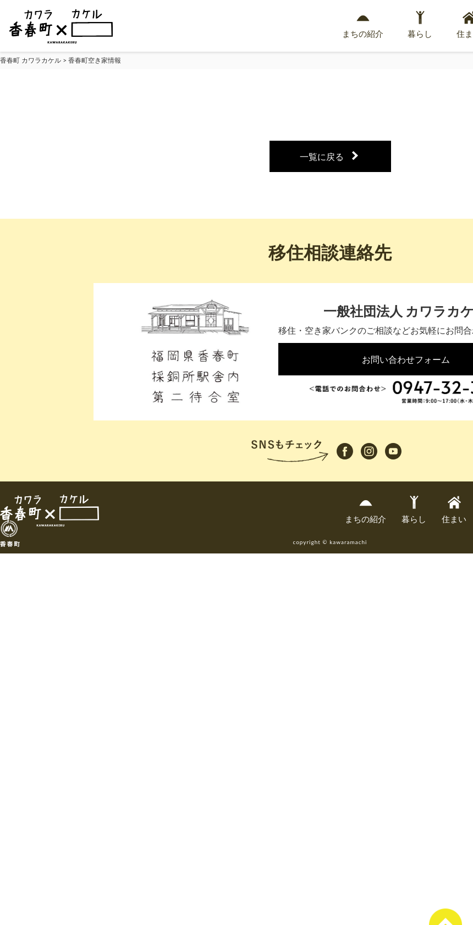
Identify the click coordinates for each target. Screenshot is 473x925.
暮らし (420, 24)
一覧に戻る (322, 156)
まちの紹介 (362, 24)
